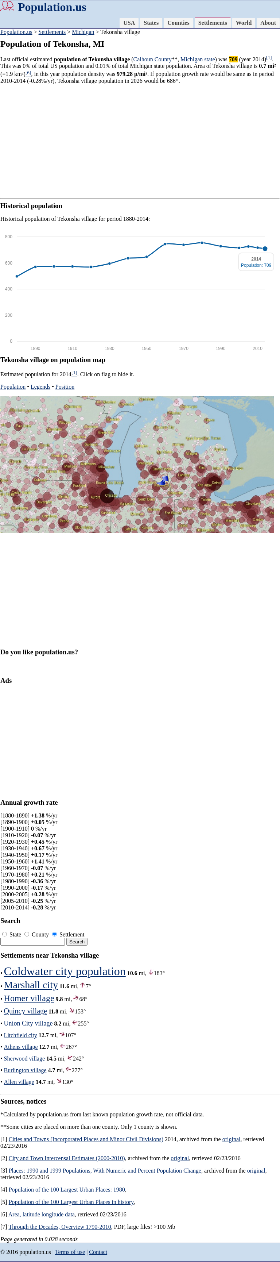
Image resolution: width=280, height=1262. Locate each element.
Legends (40, 387)
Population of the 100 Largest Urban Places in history (71, 1202)
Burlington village (25, 1070)
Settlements (212, 23)
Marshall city (31, 984)
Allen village (19, 1082)
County (37, 934)
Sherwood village (24, 1058)
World (244, 23)
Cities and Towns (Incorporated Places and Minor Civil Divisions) (86, 1139)
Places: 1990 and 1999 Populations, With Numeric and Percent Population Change (105, 1170)
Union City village (28, 1023)
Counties (178, 23)
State (12, 934)
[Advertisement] (140, 141)
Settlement (68, 934)
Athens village (21, 1047)
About (268, 23)
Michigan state (197, 59)
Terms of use (70, 1252)
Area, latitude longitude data (41, 1214)
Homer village (29, 998)
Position (64, 387)
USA (129, 23)
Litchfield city (20, 1035)
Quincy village (25, 1011)
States (151, 23)
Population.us (52, 7)
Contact (98, 1252)
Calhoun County (152, 59)
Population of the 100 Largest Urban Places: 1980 (67, 1189)
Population (13, 387)
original (231, 1139)
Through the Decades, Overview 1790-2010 (59, 1227)
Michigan (83, 32)
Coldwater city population (65, 971)
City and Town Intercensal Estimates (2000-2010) (67, 1158)
